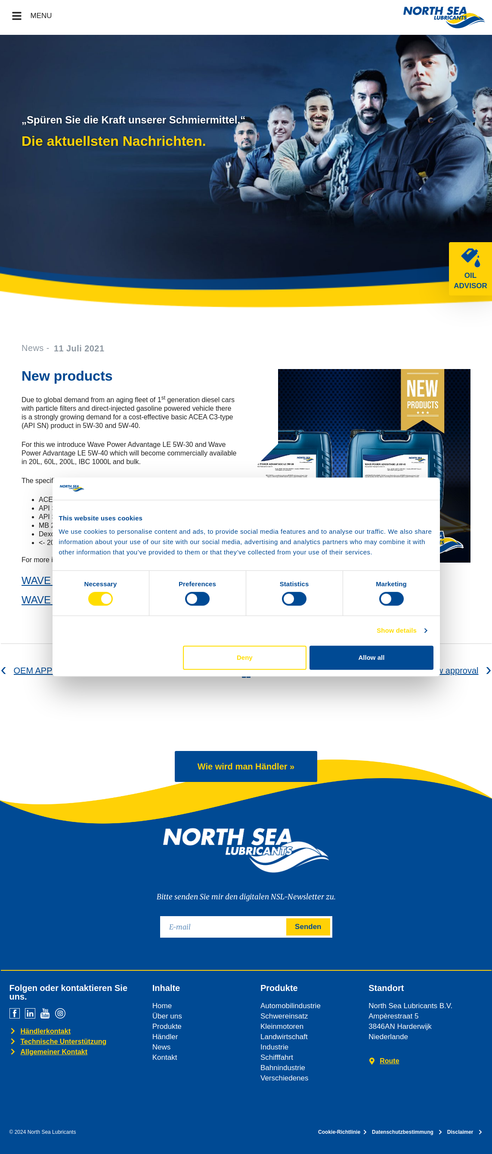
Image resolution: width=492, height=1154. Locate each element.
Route (389, 1061)
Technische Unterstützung (64, 1041)
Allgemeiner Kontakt (54, 1052)
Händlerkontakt (46, 1031)
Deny (245, 657)
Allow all (372, 657)
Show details (397, 630)
